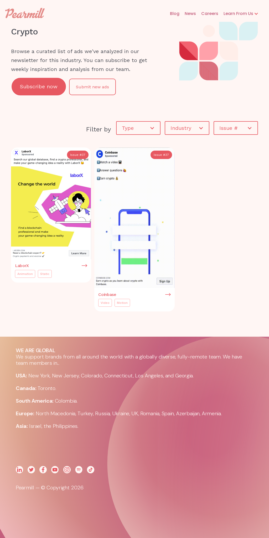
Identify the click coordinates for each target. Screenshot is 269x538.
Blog (174, 14)
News (190, 14)
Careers (209, 14)
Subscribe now (39, 86)
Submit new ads (92, 86)
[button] (241, 13)
